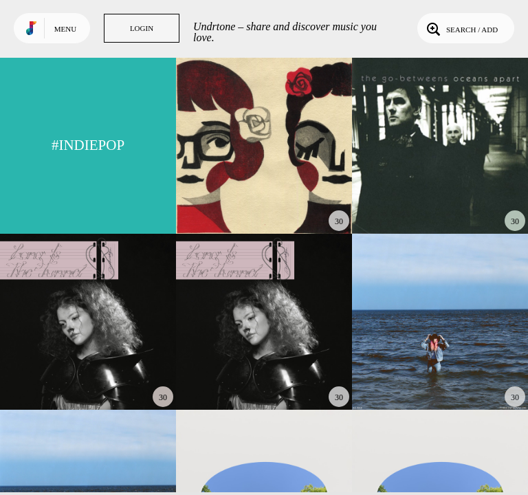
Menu (65, 29)
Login (141, 28)
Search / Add (461, 28)
